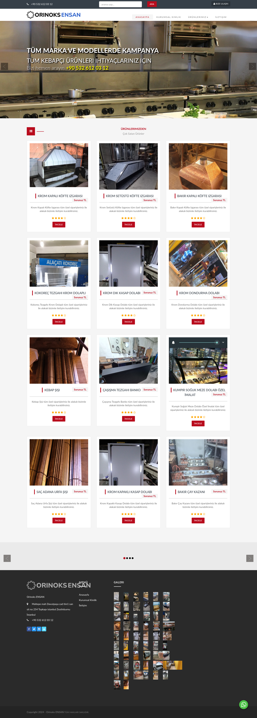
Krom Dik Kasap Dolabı (121, 293)
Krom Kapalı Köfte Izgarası (60, 196)
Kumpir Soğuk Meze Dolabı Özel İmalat (199, 392)
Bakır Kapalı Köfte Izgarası (199, 196)
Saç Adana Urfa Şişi (52, 492)
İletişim (221, 17)
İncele (59, 224)
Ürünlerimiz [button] (198, 17)
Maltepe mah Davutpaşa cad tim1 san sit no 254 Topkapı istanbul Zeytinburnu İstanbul (50, 609)
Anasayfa (142, 17)
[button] (19, 69)
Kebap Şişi (52, 390)
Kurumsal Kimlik (169, 17)
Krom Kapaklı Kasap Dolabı (129, 492)
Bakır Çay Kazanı (191, 492)
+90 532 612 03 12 (39, 4)
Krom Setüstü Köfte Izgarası (130, 196)
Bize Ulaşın (220, 3)
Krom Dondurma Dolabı (199, 293)
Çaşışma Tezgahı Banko (122, 390)
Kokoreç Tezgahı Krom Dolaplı (60, 293)
